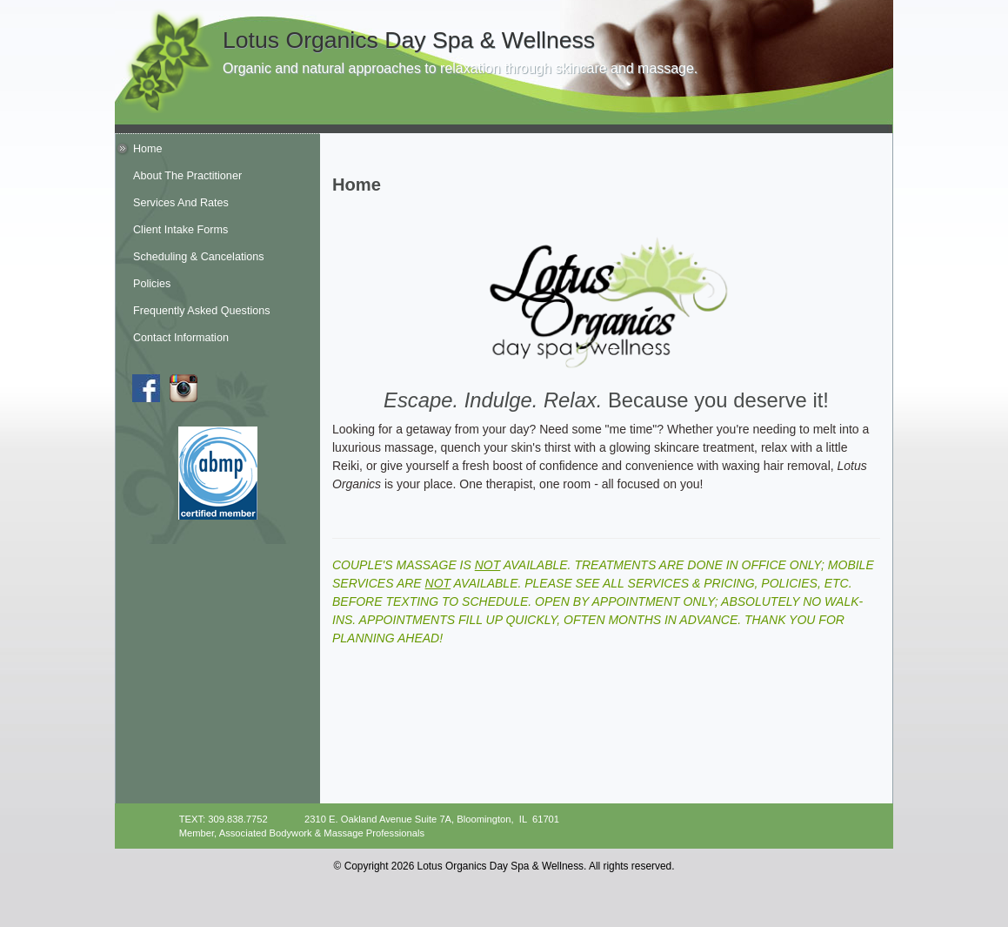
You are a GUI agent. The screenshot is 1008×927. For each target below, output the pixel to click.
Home (148, 149)
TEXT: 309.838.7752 (223, 819)
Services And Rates (181, 203)
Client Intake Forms (180, 230)
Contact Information (181, 338)
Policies (151, 284)
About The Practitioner (187, 176)
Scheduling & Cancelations (198, 257)
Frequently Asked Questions (201, 311)
